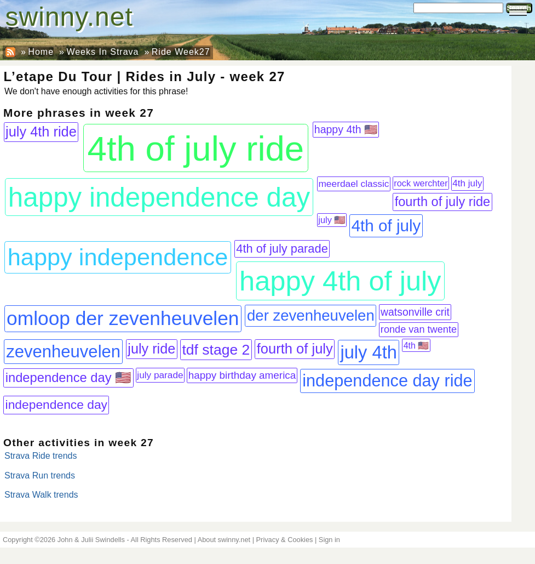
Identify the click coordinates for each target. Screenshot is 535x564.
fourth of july (295, 348)
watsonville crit (415, 312)
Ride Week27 (181, 51)
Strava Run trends (39, 475)
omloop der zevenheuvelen (123, 318)
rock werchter (420, 183)
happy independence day (159, 197)
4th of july (386, 226)
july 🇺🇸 (331, 220)
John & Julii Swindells (91, 539)
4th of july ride (196, 148)
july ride (151, 348)
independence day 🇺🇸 (68, 378)
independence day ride (387, 380)
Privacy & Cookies (284, 539)
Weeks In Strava (102, 51)
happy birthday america (242, 375)
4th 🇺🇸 (416, 345)
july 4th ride (41, 131)
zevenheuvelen (63, 351)
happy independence (118, 257)
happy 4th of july (340, 281)
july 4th (368, 352)
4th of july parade (281, 248)
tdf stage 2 (216, 349)
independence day (56, 404)
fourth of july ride (443, 202)
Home (41, 51)
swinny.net (69, 16)
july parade (160, 374)
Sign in (329, 539)
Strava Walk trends (41, 494)
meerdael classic (353, 183)
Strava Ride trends (40, 455)
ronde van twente (419, 329)
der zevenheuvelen (311, 315)
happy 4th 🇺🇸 (345, 129)
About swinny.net (224, 539)
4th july (467, 183)
